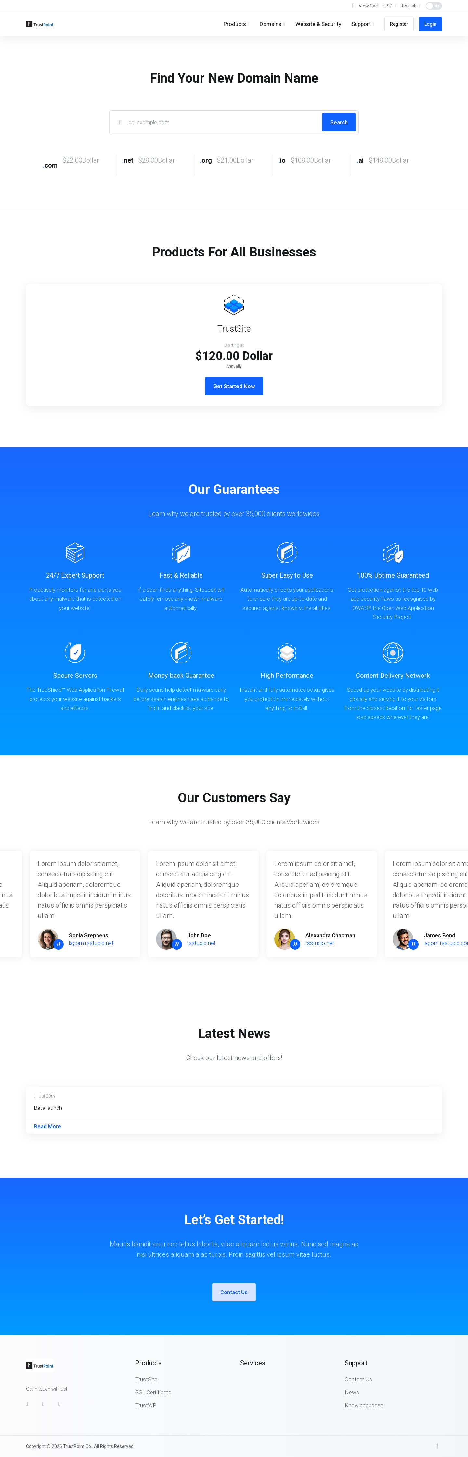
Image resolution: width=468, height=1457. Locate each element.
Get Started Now (234, 386)
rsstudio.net (201, 943)
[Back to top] (439, 1446)
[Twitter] (45, 1403)
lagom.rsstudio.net (91, 943)
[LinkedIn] (61, 1403)
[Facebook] (29, 1403)
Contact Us (234, 1292)
